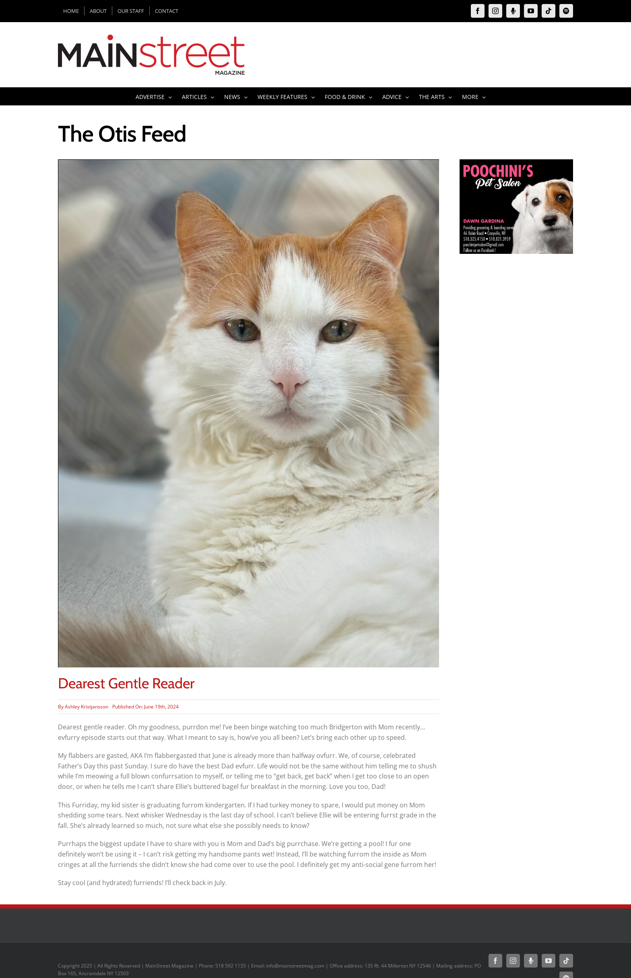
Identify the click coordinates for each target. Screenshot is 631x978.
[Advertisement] (516, 409)
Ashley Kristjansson (86, 706)
